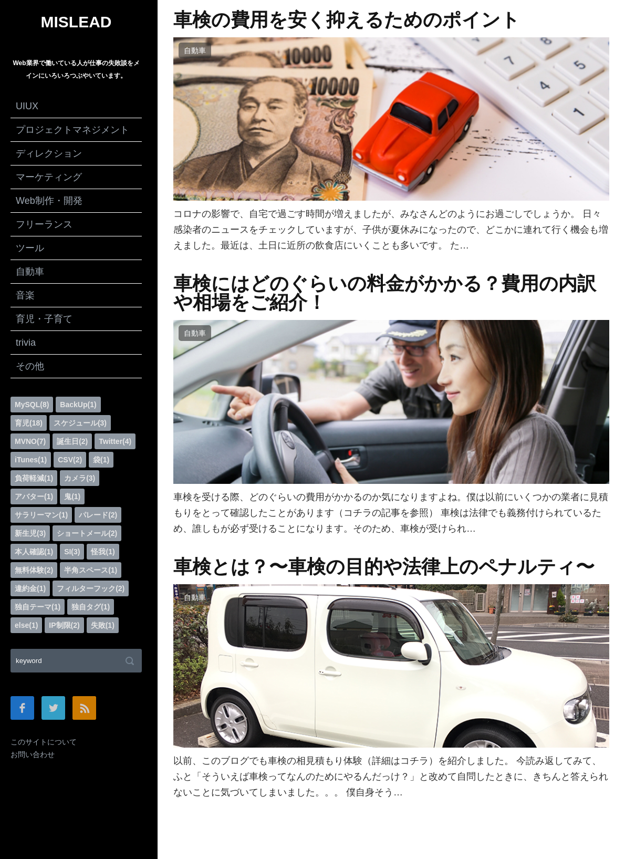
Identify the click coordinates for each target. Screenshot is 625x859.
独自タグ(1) (90, 607)
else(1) (26, 625)
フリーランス (44, 224)
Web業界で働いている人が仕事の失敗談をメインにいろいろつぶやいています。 (76, 69)
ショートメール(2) (87, 533)
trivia (26, 342)
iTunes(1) (31, 460)
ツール (30, 248)
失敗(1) (102, 625)
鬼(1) (72, 496)
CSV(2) (70, 460)
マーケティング (49, 177)
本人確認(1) (34, 551)
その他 (30, 366)
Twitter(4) (115, 441)
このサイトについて (44, 742)
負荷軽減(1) (34, 478)
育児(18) (29, 423)
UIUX (27, 106)
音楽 (25, 295)
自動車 (30, 271)
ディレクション (49, 153)
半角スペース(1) (90, 570)
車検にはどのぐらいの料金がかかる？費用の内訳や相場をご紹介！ (384, 293)
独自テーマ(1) (37, 607)
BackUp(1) (78, 404)
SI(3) (72, 551)
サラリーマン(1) (41, 515)
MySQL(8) (32, 404)
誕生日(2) (72, 441)
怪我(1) (102, 551)
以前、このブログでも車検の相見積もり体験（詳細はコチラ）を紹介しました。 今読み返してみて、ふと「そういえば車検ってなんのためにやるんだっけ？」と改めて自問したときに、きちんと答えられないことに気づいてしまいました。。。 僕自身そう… (390, 776)
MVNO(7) (30, 441)
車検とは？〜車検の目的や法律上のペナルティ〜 (384, 566)
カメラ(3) (79, 478)
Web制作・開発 (49, 200)
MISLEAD (76, 22)
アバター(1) (34, 496)
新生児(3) (30, 533)
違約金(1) (30, 588)
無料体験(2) (34, 570)
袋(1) (101, 460)
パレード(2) (98, 515)
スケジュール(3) (80, 423)
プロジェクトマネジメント (72, 130)
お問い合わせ (33, 754)
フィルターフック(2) (90, 588)
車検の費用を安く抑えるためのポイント (346, 20)
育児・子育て (44, 319)
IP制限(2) (64, 625)
